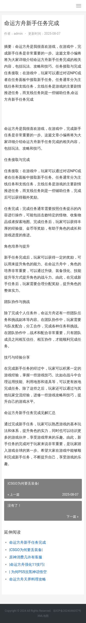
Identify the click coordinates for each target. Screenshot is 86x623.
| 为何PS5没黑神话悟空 (28, 572)
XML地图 (42, 615)
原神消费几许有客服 (25, 557)
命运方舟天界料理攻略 (27, 579)
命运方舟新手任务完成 (27, 542)
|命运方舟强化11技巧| (26, 564)
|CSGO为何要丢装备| (26, 550)
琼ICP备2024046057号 (67, 610)
